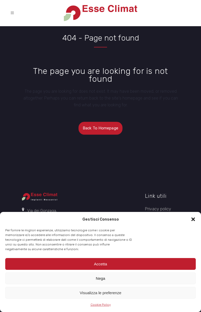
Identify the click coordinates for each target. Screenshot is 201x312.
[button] (193, 219)
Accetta (100, 264)
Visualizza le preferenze (100, 293)
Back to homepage (100, 128)
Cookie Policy (101, 304)
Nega (100, 278)
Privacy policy (158, 208)
